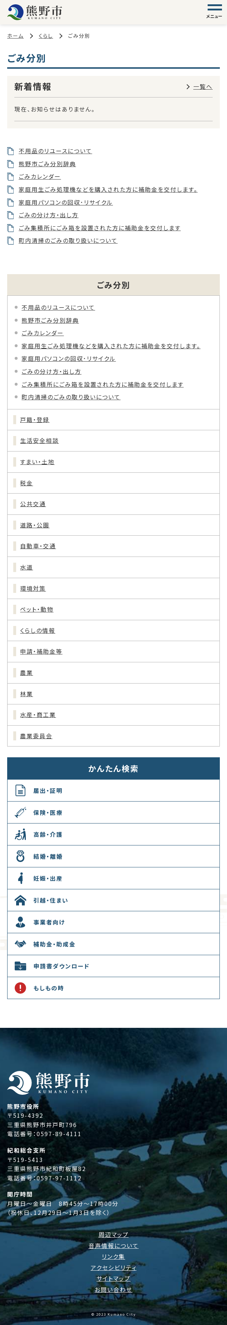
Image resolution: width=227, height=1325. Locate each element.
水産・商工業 (38, 714)
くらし (46, 35)
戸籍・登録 (34, 419)
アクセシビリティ (114, 1267)
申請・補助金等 (41, 651)
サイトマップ (113, 1278)
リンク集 (113, 1256)
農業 (26, 672)
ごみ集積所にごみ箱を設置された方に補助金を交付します (100, 227)
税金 (26, 482)
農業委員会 (36, 735)
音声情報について (114, 1245)
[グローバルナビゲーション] (214, 12)
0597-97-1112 (59, 1178)
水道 (26, 567)
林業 (26, 693)
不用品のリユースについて (55, 150)
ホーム (15, 35)
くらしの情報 (37, 630)
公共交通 (33, 503)
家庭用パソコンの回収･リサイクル (66, 202)
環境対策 (33, 588)
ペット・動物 (36, 609)
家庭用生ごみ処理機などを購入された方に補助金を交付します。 (108, 189)
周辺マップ (114, 1234)
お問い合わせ (113, 1289)
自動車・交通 (38, 545)
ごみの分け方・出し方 (49, 214)
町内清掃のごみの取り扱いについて (68, 240)
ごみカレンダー (40, 176)
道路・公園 (34, 525)
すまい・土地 (37, 461)
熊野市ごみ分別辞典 (47, 163)
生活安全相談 (39, 440)
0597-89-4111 (59, 1133)
